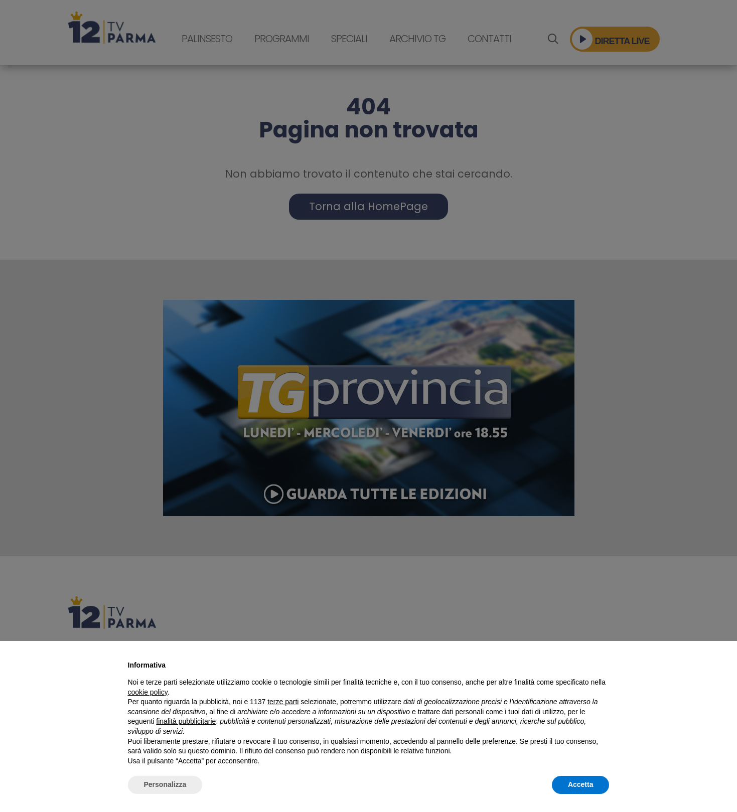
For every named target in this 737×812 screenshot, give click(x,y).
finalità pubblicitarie (186, 721)
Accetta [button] (581, 784)
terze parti (283, 702)
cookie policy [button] (148, 692)
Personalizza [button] (165, 784)
